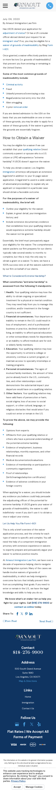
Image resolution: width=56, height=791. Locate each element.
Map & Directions (28, 681)
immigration (9, 171)
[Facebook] (24, 724)
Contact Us (28, 708)
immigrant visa (10, 41)
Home (28, 696)
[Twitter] (32, 724)
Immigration (28, 702)
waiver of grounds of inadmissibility (21, 45)
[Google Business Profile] (17, 724)
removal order (20, 107)
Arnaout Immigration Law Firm (21, 560)
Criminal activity (14, 84)
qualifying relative (32, 149)
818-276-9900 (28, 652)
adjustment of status (14, 33)
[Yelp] (39, 724)
